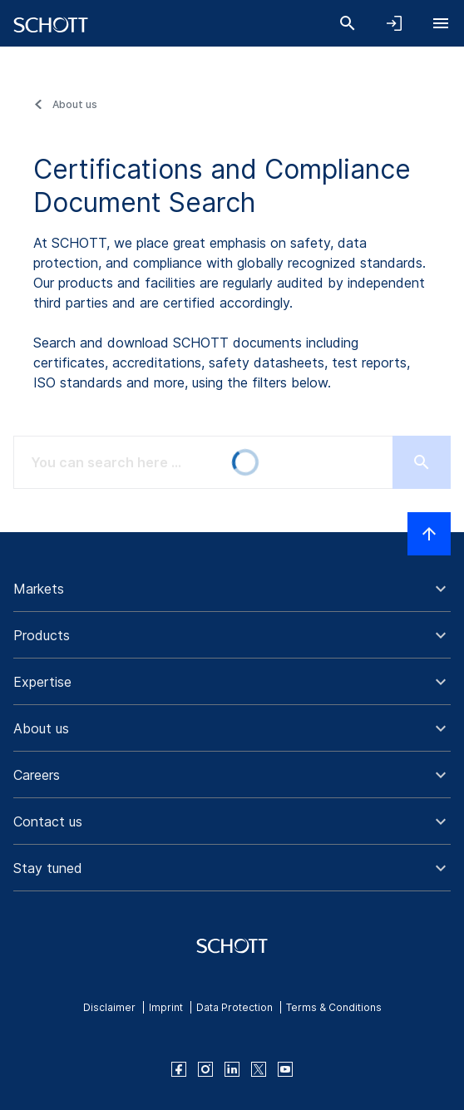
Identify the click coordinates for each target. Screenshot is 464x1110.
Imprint (166, 1007)
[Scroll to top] (429, 533)
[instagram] (205, 1069)
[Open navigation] (441, 23)
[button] (232, 588)
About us (74, 104)
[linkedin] (232, 1069)
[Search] (348, 23)
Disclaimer (109, 1007)
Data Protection (234, 1007)
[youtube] (285, 1069)
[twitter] (258, 1069)
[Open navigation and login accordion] (394, 23)
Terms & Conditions (334, 1007)
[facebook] (178, 1069)
